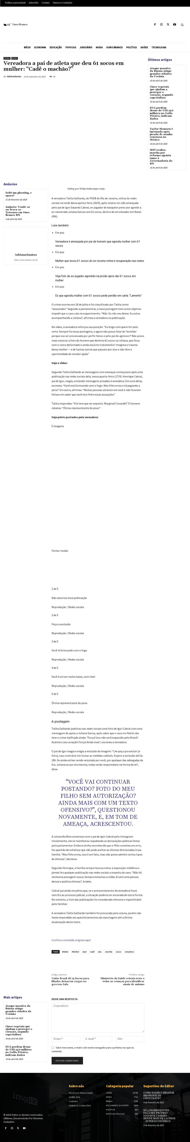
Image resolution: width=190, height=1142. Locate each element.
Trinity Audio (85, 189)
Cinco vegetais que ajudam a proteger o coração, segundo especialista (18, 1030)
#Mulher (75, 951)
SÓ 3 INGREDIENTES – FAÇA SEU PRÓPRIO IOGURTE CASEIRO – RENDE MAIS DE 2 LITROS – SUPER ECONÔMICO (159, 1116)
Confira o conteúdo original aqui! (71, 940)
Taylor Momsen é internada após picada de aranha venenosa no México (161, 134)
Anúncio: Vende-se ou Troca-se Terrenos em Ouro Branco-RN (17, 211)
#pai (84, 951)
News (14, 58)
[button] (182, 24)
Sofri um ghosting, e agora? (18, 194)
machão (108, 951)
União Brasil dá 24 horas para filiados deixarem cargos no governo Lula (70, 981)
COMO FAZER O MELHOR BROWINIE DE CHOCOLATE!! (158, 1095)
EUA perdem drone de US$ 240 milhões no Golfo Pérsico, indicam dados (18, 1051)
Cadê (92, 951)
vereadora (129, 951)
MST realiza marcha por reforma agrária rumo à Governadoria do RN (161, 156)
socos (118, 951)
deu (99, 951)
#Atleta (65, 951)
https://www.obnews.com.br (26, 260)
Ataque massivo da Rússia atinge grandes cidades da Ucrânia (18, 1010)
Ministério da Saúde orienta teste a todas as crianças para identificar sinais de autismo (122, 981)
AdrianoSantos (14, 76)
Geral (7, 58)
